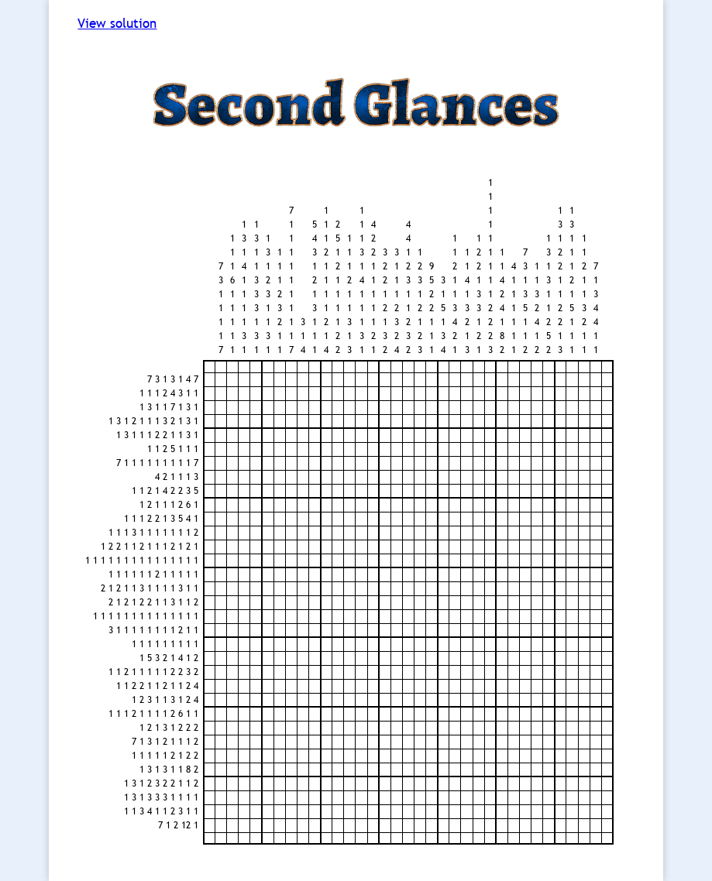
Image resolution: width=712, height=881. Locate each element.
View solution (117, 24)
